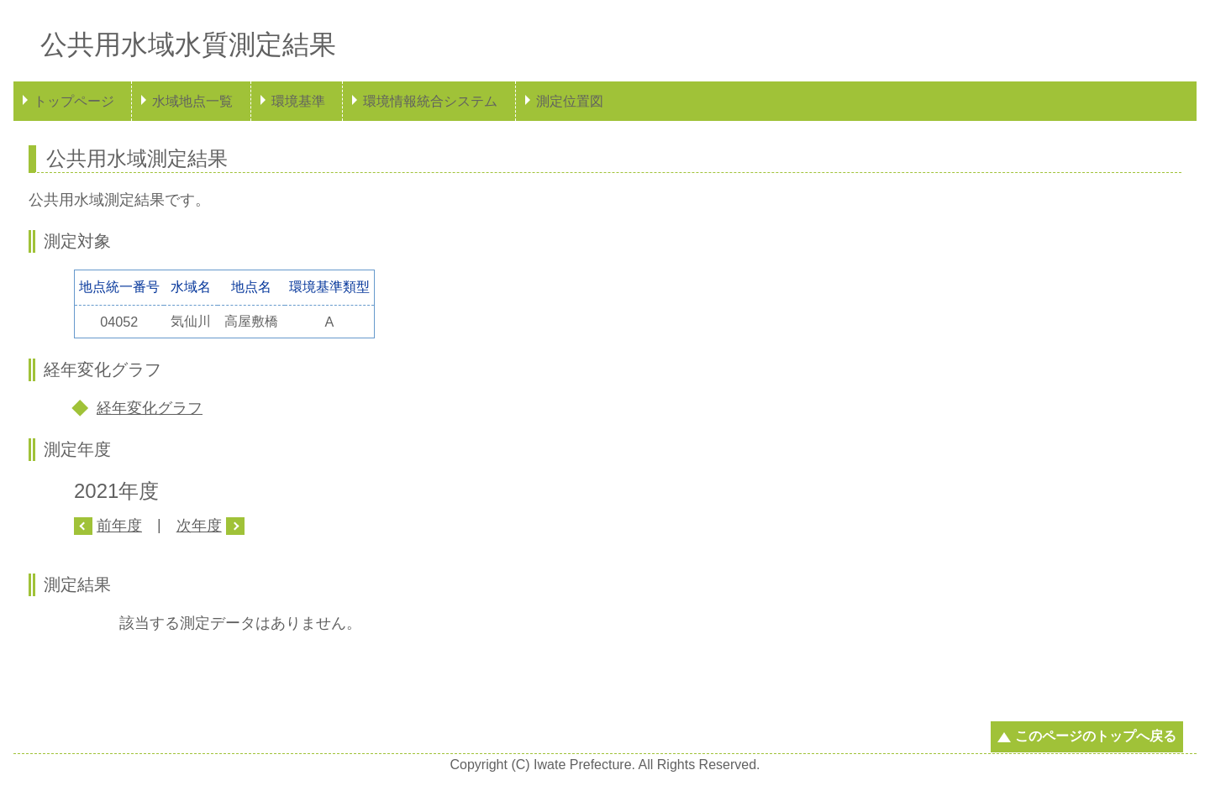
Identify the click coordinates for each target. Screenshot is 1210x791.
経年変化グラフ (150, 408)
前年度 (119, 525)
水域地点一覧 (192, 101)
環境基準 (298, 101)
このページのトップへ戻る (1095, 736)
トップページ (74, 101)
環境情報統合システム (430, 101)
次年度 (199, 525)
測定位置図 (569, 101)
